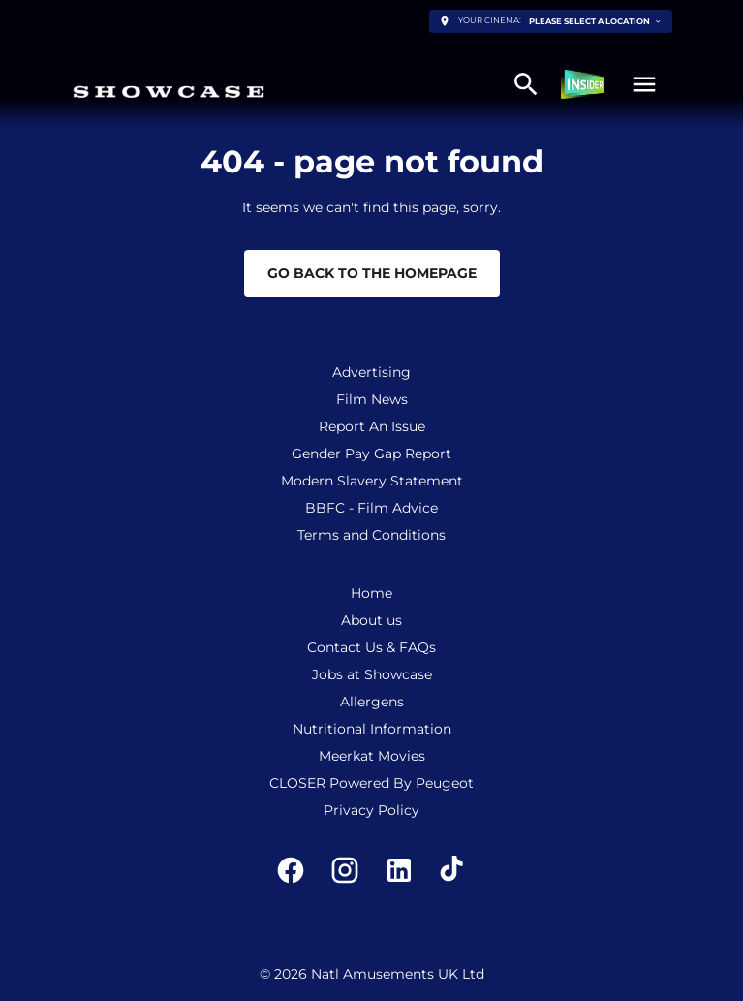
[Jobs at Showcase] (372, 674)
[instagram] (344, 870)
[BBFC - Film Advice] (371, 507)
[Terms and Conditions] (371, 534)
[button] (644, 84)
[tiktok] (453, 870)
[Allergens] (372, 701)
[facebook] (290, 870)
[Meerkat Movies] (372, 755)
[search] (526, 84)
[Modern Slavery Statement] (372, 480)
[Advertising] (371, 372)
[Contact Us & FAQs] (371, 647)
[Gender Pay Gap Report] (371, 453)
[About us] (371, 620)
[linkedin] (399, 870)
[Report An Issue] (372, 426)
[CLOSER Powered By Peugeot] (371, 783)
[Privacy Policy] (371, 810)
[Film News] (372, 399)
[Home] (371, 593)
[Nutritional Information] (372, 728)
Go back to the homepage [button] (372, 273)
